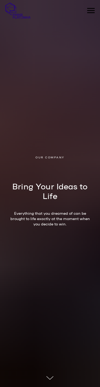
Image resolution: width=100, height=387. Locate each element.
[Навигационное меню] (91, 10)
